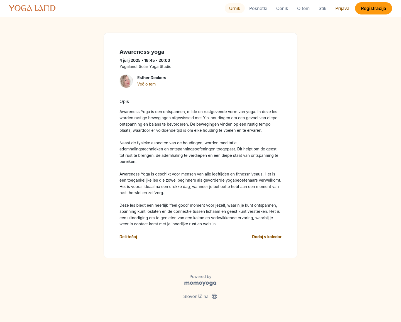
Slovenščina (200, 296)
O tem (303, 8)
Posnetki (258, 8)
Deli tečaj (128, 236)
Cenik (282, 8)
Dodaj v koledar (267, 236)
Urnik (234, 8)
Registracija (373, 8)
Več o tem (146, 84)
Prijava (342, 8)
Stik (322, 8)
